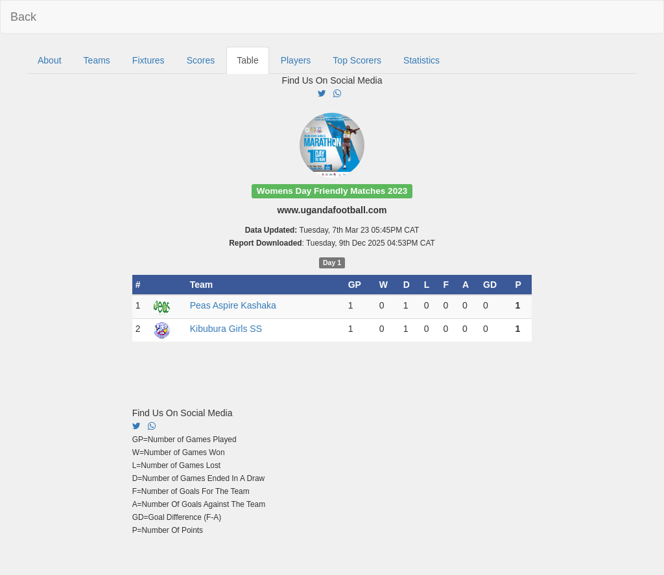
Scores (201, 60)
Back (23, 16)
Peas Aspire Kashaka (233, 305)
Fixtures (148, 60)
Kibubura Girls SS (226, 328)
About (50, 60)
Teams (97, 60)
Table (247, 60)
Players (296, 60)
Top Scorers (357, 60)
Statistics (421, 60)
